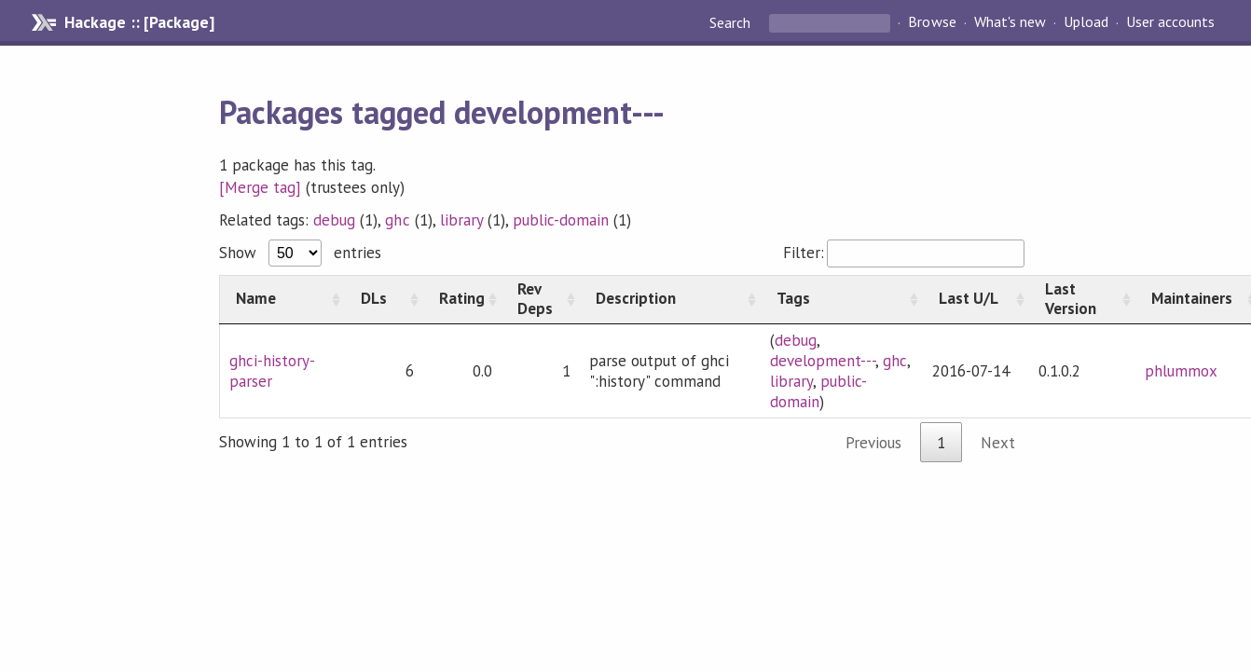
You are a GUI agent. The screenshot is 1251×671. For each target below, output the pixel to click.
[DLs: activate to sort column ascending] (384, 299)
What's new (1010, 22)
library (461, 220)
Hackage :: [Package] (138, 22)
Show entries (300, 252)
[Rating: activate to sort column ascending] (462, 299)
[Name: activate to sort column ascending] (282, 299)
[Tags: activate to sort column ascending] (842, 299)
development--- (822, 360)
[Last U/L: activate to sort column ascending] (976, 299)
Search (731, 22)
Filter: (903, 252)
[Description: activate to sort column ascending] (670, 299)
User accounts (1170, 22)
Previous (873, 442)
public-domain (561, 220)
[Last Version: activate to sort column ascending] (1082, 299)
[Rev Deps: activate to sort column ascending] (541, 299)
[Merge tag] (260, 187)
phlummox (1181, 371)
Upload (1086, 22)
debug (334, 220)
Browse (931, 22)
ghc (397, 220)
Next (998, 442)
